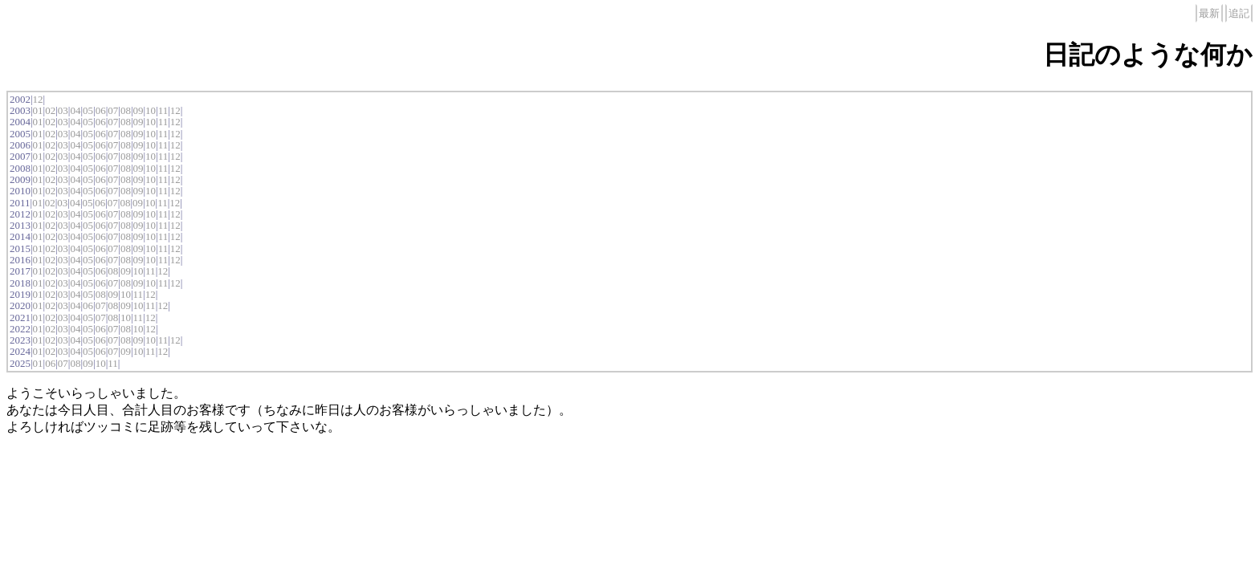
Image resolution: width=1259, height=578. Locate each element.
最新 (1209, 13)
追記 (1238, 13)
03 (63, 110)
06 (101, 110)
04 (75, 110)
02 (50, 110)
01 (38, 110)
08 (125, 110)
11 (163, 110)
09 (137, 110)
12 (38, 99)
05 (88, 110)
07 (113, 110)
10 (150, 110)
